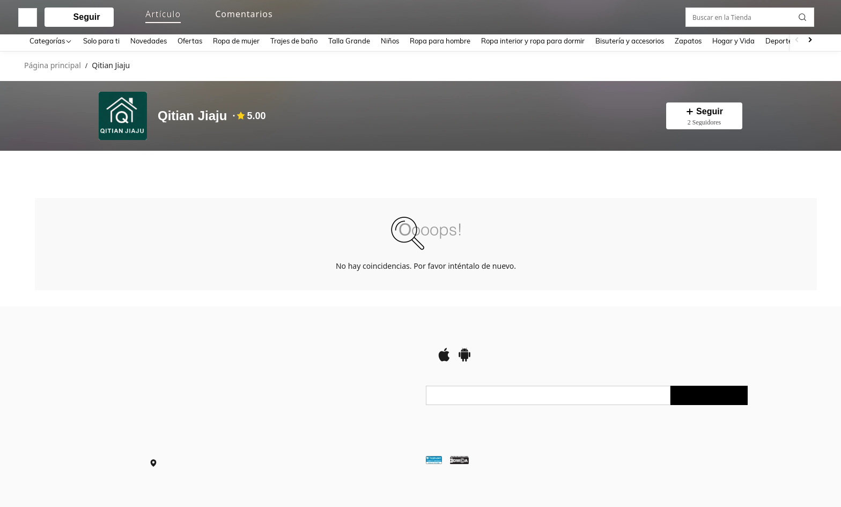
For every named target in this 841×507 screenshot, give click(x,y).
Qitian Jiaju (192, 115)
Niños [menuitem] (390, 40)
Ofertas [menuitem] (190, 40)
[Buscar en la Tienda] (752, 167)
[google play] (464, 358)
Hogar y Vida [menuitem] (733, 40)
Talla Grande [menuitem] (349, 40)
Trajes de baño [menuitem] (294, 40)
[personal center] (726, 15)
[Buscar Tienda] (805, 167)
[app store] (444, 358)
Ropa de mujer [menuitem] (236, 40)
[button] (409, 15)
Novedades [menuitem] (148, 40)
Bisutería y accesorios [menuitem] (629, 40)
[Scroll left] (797, 40)
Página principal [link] (52, 65)
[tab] (53, 166)
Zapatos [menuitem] (688, 40)
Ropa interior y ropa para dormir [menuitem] (533, 40)
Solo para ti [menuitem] (101, 40)
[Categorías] (51, 40)
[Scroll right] (810, 40)
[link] (747, 14)
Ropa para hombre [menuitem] (440, 40)
